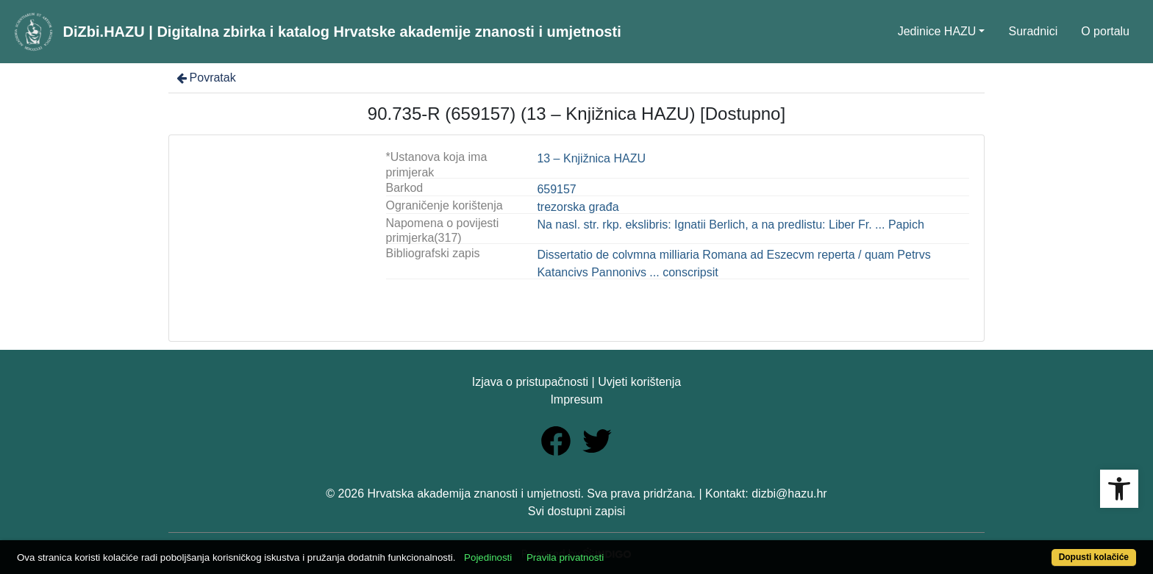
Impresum (576, 399)
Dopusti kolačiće (1094, 557)
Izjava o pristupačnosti (530, 382)
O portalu (1105, 31)
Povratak (205, 77)
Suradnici (1032, 31)
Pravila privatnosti (565, 557)
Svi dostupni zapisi (577, 511)
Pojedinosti (488, 557)
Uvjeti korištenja (639, 382)
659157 (556, 189)
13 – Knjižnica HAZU (591, 158)
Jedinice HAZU (937, 31)
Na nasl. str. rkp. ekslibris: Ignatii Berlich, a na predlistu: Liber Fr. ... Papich (730, 224)
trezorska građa (577, 207)
